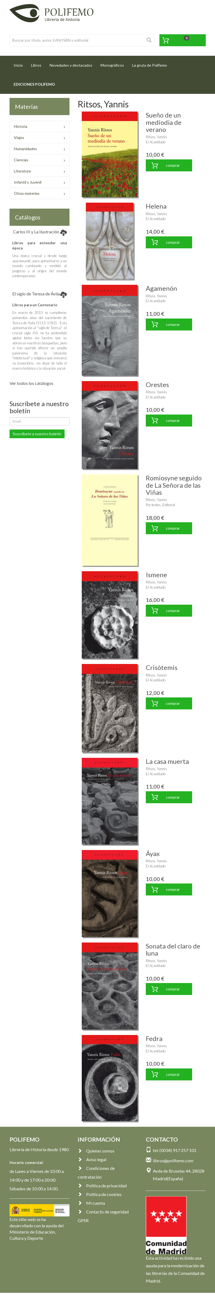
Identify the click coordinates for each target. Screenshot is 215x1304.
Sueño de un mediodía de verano (163, 122)
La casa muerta (167, 761)
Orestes (157, 384)
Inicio (20, 63)
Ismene (156, 575)
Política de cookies (100, 1194)
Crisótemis (161, 667)
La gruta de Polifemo (149, 65)
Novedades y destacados (71, 65)
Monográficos (112, 65)
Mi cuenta (91, 1203)
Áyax (153, 853)
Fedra (154, 1038)
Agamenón (161, 288)
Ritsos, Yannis (156, 137)
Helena (156, 206)
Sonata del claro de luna (173, 949)
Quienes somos (96, 1150)
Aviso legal (92, 1159)
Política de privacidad (102, 1185)
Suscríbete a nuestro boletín (37, 433)
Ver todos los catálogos (31, 383)
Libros (36, 65)
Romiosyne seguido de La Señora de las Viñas (174, 485)
